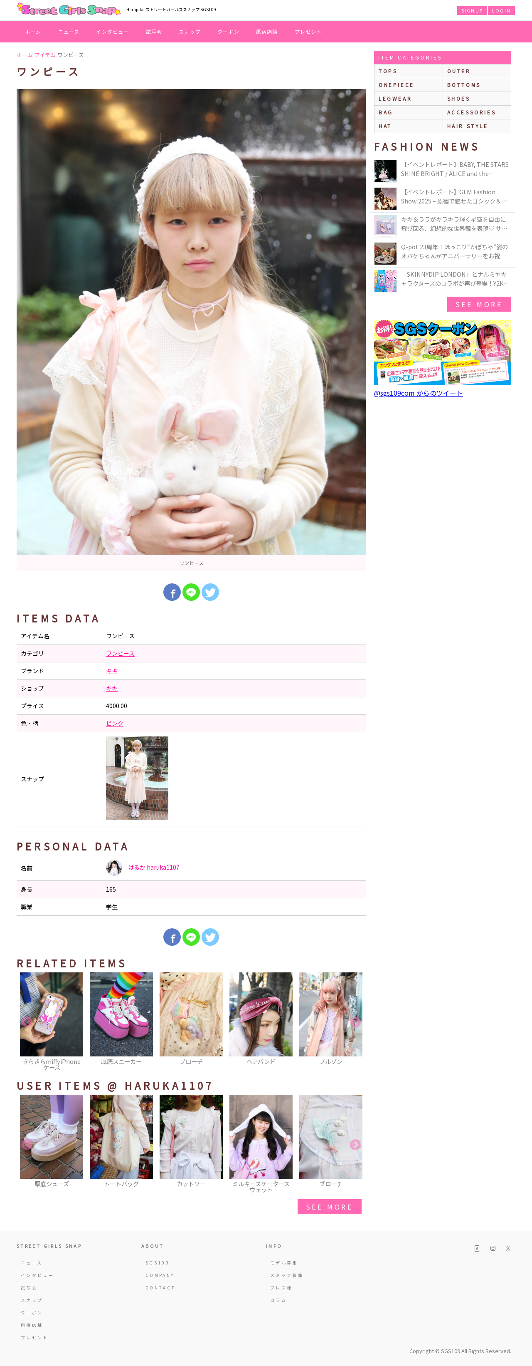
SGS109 (157, 1262)
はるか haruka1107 (143, 868)
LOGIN (501, 10)
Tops (388, 70)
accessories (471, 112)
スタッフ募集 (286, 1275)
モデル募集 (284, 1262)
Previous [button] (27, 1022)
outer (459, 70)
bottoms (464, 84)
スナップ (190, 31)
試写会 (154, 31)
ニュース (69, 31)
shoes (458, 98)
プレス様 (281, 1287)
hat (385, 125)
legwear (395, 98)
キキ (112, 671)
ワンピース (120, 653)
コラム (278, 1300)
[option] (191, 330)
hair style (467, 125)
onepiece (396, 84)
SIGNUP (472, 10)
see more (329, 1207)
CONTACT (160, 1287)
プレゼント (308, 31)
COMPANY (160, 1275)
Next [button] (355, 1022)
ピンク (114, 723)
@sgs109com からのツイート (418, 393)
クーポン (228, 31)
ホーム (33, 31)
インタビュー (112, 31)
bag (386, 112)
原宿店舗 (267, 31)
